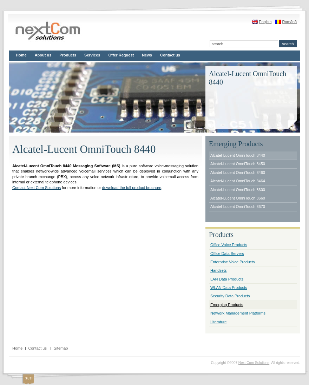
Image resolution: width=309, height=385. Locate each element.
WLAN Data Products (228, 287)
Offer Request (121, 55)
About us (43, 55)
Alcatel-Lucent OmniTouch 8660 (237, 198)
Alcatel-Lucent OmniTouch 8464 (237, 181)
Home (21, 55)
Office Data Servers (227, 253)
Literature (218, 322)
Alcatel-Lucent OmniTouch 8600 (237, 190)
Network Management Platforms (237, 313)
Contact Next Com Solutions (36, 187)
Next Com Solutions (253, 363)
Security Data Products (230, 296)
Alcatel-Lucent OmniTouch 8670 (237, 206)
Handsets (218, 270)
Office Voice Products (228, 245)
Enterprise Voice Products (232, 262)
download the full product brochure (132, 187)
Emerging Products (226, 305)
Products (67, 55)
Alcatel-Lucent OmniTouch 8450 (237, 164)
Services (92, 55)
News (147, 55)
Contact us (170, 55)
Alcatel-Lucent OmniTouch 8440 (237, 155)
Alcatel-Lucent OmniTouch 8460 (237, 172)
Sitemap (61, 348)
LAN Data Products (226, 279)
